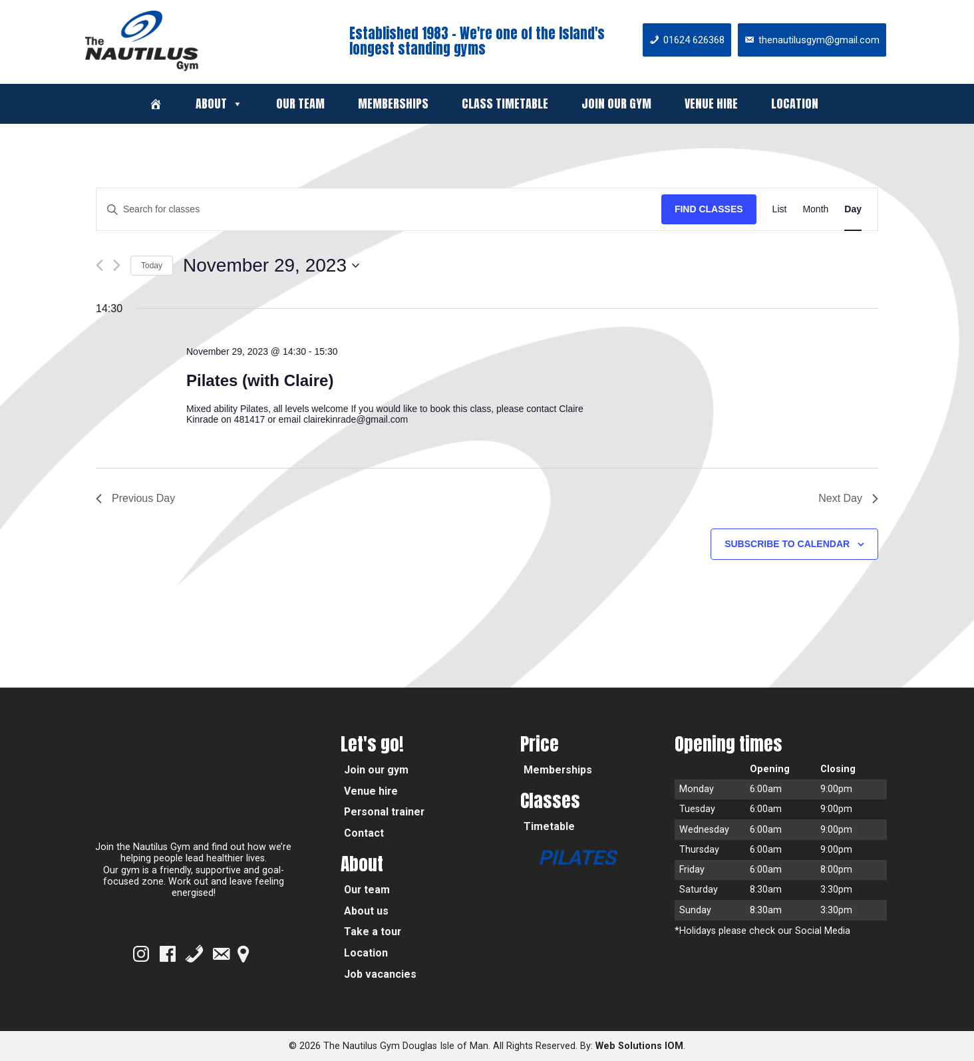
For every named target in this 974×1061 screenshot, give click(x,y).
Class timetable (505, 103)
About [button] (219, 103)
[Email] (221, 953)
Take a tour (372, 931)
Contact (364, 833)
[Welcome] (156, 104)
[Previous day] (99, 265)
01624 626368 (694, 40)
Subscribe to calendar (787, 543)
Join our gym (616, 103)
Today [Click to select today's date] (151, 265)
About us (366, 911)
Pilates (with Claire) (259, 380)
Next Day (848, 498)
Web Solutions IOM (639, 1046)
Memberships (393, 103)
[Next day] (116, 265)
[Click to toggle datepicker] (271, 265)
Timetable (549, 826)
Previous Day (135, 498)
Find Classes (709, 209)
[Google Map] (243, 953)
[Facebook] (168, 953)
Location (794, 103)
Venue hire (711, 103)
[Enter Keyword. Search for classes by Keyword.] (378, 209)
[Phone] (194, 953)
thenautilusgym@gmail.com (819, 40)
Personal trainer (384, 811)
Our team (300, 103)
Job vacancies (380, 974)
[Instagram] (141, 953)
